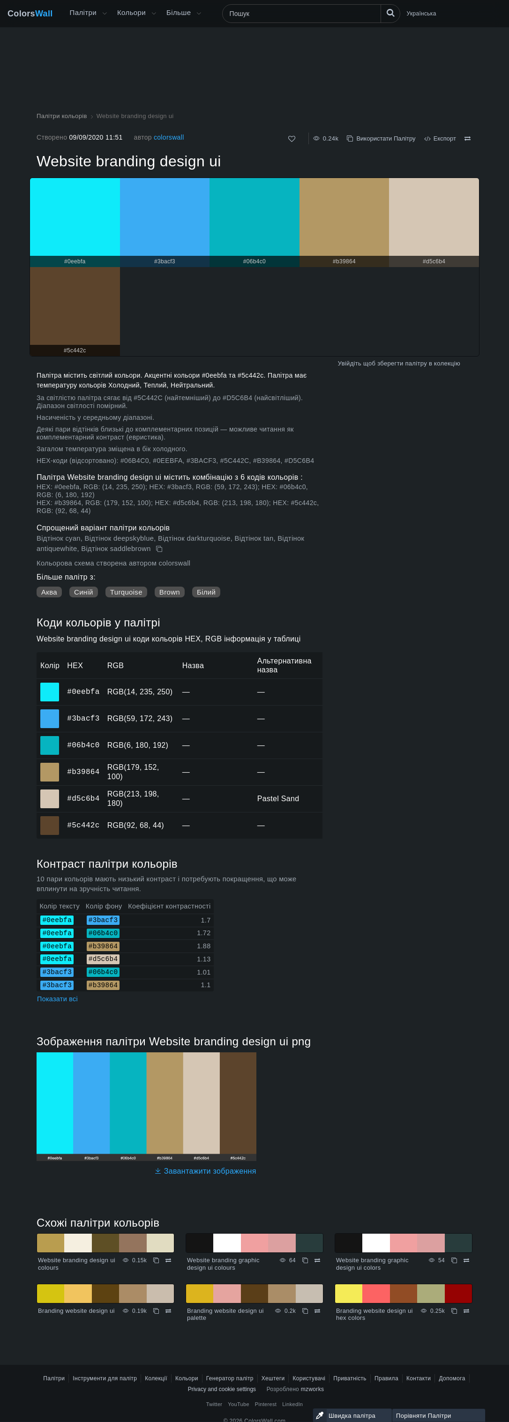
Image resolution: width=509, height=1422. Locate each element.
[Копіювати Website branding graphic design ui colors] (454, 1260)
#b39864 (83, 772)
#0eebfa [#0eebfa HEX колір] (50, 685)
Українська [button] (421, 13)
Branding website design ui (76, 1310)
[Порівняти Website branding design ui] (467, 139)
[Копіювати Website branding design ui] (160, 549)
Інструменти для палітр (105, 1378)
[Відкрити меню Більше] (104, 13)
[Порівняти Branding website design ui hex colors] (466, 1311)
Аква (49, 592)
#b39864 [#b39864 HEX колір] (50, 765)
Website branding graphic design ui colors (372, 1264)
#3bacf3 (83, 718)
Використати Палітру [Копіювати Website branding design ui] (381, 138)
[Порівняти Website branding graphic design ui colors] (466, 1260)
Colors (30, 13)
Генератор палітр (230, 1378)
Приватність (350, 1378)
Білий (206, 592)
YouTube (238, 1404)
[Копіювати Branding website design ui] (156, 1311)
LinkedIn (292, 1404)
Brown (169, 592)
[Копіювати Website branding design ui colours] (156, 1260)
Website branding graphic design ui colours (223, 1264)
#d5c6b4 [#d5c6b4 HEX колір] (50, 792)
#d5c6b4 (83, 798)
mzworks (312, 1389)
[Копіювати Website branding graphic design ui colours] (305, 1260)
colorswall (169, 137)
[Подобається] (291, 138)
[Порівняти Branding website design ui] (168, 1311)
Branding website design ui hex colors (374, 1314)
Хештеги (273, 1378)
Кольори (131, 12)
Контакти (418, 1378)
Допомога (452, 1378)
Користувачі (308, 1378)
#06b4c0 (83, 745)
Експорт (440, 138)
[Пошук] (311, 13)
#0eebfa (83, 691)
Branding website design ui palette (225, 1314)
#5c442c (83, 825)
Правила (386, 1378)
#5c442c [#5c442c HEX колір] (50, 819)
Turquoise (126, 592)
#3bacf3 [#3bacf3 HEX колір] (50, 712)
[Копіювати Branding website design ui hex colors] (454, 1311)
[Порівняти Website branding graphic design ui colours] (317, 1260)
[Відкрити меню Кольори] (153, 13)
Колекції (156, 1378)
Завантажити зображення (205, 1171)
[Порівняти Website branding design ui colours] (168, 1260)
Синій (83, 592)
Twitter (214, 1404)
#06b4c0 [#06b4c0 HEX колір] (50, 739)
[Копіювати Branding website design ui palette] (305, 1311)
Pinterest (266, 1404)
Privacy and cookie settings (222, 1389)
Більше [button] (178, 12)
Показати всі (57, 999)
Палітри (83, 12)
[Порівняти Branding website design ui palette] (317, 1311)
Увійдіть (349, 363)
